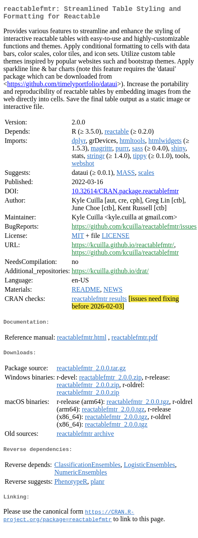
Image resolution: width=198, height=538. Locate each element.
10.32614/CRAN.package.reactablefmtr (125, 194)
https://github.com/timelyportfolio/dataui (62, 87)
